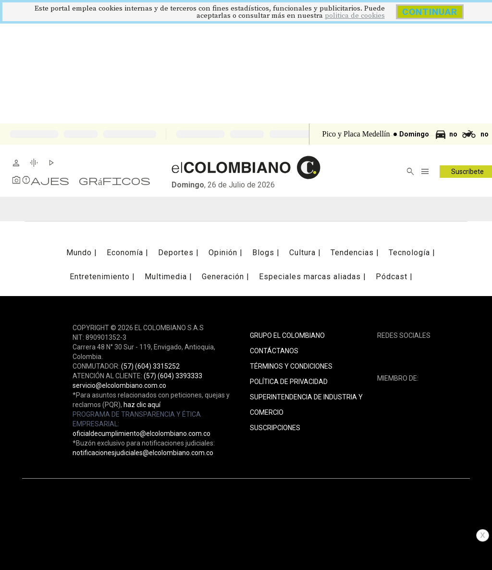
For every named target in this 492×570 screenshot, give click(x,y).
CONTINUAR (429, 11)
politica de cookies (355, 15)
